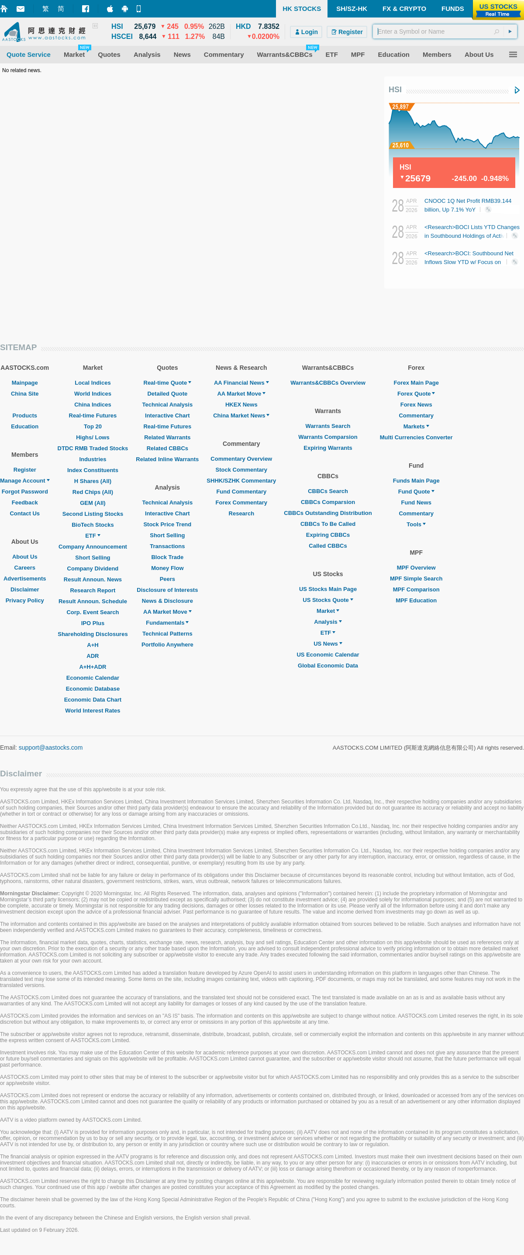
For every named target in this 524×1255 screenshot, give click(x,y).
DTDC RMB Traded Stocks (93, 448)
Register (25, 469)
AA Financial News (241, 382)
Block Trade (167, 557)
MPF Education (416, 600)
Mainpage (25, 382)
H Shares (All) (92, 481)
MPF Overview (416, 567)
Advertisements (24, 578)
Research (242, 513)
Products (25, 415)
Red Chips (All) (92, 492)
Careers (24, 567)
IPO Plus (92, 623)
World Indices (92, 393)
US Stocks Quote (328, 600)
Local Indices (92, 382)
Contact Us (25, 513)
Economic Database (93, 688)
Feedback (25, 502)
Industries (92, 459)
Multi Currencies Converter (416, 437)
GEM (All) (93, 503)
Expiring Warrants (327, 448)
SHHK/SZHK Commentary (241, 480)
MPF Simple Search (416, 578)
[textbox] (445, 31)
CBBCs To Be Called (327, 524)
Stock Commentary (241, 469)
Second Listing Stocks (92, 514)
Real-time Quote (168, 382)
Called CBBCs (328, 545)
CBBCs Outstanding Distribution (328, 513)
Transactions (167, 546)
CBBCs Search (328, 491)
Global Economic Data (328, 665)
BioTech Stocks (93, 524)
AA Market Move (167, 611)
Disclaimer (24, 589)
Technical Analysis (167, 404)
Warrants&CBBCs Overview (327, 382)
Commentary (416, 415)
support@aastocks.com (51, 747)
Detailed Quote (167, 393)
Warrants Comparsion (327, 437)
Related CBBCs (167, 448)
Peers (167, 579)
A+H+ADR (92, 667)
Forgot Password (25, 491)
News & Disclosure (167, 601)
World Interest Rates (92, 710)
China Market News (241, 415)
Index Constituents (92, 470)
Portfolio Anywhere (167, 644)
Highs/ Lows (93, 437)
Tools (416, 524)
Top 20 (93, 426)
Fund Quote (416, 491)
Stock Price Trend (167, 524)
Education (24, 426)
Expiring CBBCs (328, 535)
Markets (416, 426)
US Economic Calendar (327, 654)
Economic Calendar (92, 677)
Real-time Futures (93, 415)
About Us (25, 556)
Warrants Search (328, 426)
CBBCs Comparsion (328, 502)
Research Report (92, 590)
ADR (92, 656)
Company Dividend (93, 568)
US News (328, 643)
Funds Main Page (416, 480)
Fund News (416, 502)
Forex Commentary (241, 502)
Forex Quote (416, 393)
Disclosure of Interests (167, 590)
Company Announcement (93, 546)
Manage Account (25, 480)
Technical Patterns (167, 633)
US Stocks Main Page (328, 589)
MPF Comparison (416, 589)
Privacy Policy (25, 600)
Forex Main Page (416, 382)
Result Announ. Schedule (93, 601)
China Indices (92, 404)
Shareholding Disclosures (93, 634)
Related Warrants (167, 437)
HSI (395, 89)
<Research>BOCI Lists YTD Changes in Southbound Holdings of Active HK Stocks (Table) (472, 236)
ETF (92, 535)
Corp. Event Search (92, 612)
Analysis (327, 622)
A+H (92, 645)
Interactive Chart (167, 415)
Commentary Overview (241, 458)
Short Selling (92, 557)
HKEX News (241, 404)
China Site (25, 393)
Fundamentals (167, 622)
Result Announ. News (93, 579)
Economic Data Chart (92, 699)
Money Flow (167, 568)
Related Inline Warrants (167, 459)
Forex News (416, 404)
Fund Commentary (241, 491)
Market (328, 611)
